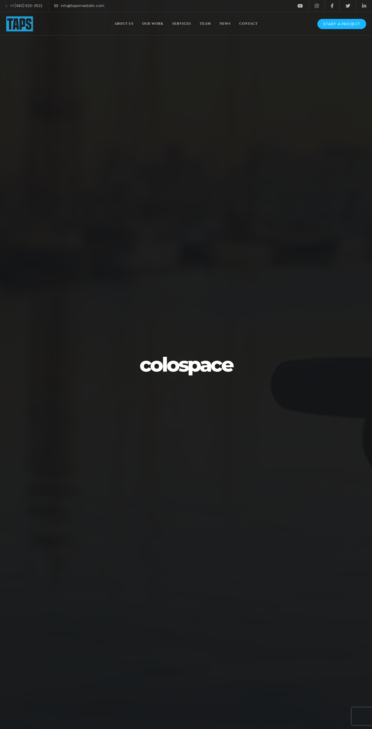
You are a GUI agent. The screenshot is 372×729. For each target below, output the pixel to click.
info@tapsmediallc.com (79, 6)
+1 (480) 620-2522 (24, 6)
